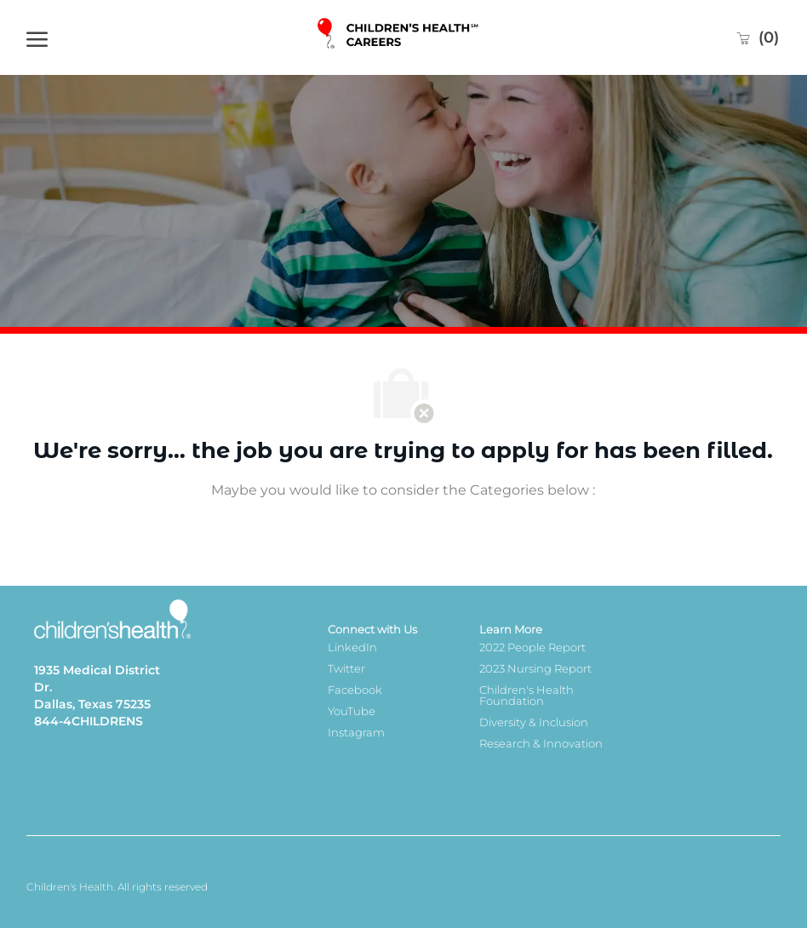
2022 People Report (532, 647)
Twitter (346, 668)
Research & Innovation (541, 743)
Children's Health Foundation (526, 695)
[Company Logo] (399, 38)
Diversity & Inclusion (533, 722)
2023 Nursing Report (535, 668)
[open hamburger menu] (37, 37)
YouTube (351, 711)
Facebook (355, 689)
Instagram (356, 732)
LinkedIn (352, 647)
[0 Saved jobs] (757, 37)
